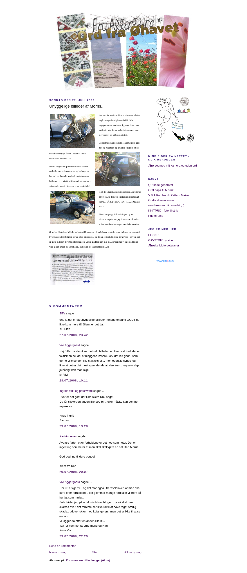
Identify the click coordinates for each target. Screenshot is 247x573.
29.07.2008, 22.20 (73, 536)
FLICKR (153, 235)
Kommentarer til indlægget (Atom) (88, 560)
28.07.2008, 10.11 (73, 380)
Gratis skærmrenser (161, 200)
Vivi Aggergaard (69, 345)
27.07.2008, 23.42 (73, 335)
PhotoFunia (155, 215)
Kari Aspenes (68, 436)
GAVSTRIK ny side (160, 240)
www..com (165, 260)
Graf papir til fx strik (160, 190)
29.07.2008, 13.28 (73, 426)
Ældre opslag (132, 552)
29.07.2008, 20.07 (73, 472)
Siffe (62, 313)
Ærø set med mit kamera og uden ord (172, 165)
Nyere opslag (58, 552)
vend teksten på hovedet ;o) (166, 205)
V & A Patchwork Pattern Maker (168, 195)
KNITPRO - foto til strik (163, 210)
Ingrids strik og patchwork (75, 391)
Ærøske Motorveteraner (163, 245)
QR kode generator (160, 185)
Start (95, 552)
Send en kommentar (62, 546)
